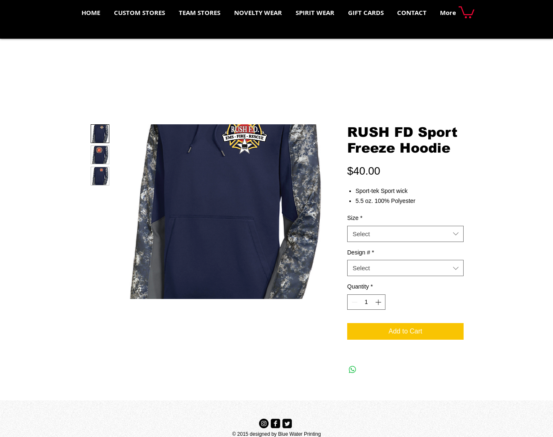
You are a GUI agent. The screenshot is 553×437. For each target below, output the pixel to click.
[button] (466, 11)
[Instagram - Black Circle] (264, 423)
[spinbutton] (366, 302)
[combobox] (405, 234)
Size (355, 218)
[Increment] (379, 302)
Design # (360, 252)
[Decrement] (353, 302)
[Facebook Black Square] (275, 423)
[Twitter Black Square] (287, 423)
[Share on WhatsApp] (353, 370)
